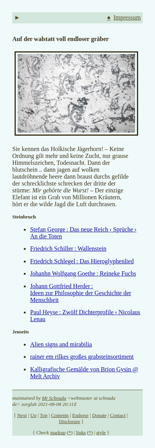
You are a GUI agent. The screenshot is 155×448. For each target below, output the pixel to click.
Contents (60, 415)
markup (58, 432)
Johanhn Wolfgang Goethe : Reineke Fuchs (83, 273)
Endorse (80, 415)
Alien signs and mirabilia (61, 344)
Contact (117, 415)
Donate (99, 415)
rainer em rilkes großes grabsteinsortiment (82, 356)
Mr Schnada (54, 398)
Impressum (127, 17)
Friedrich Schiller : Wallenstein (68, 248)
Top (44, 415)
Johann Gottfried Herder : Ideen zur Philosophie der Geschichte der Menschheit (80, 293)
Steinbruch (24, 217)
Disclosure (69, 421)
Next (22, 415)
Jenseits (20, 332)
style (101, 432)
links (81, 432)
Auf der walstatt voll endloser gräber (60, 39)
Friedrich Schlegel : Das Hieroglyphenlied (82, 261)
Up (33, 415)
